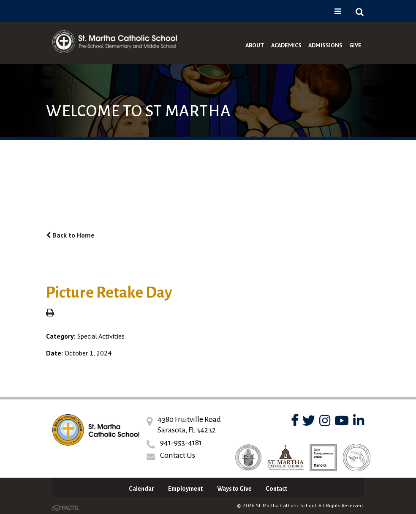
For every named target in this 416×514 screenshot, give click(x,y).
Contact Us (177, 455)
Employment (185, 488)
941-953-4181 (181, 442)
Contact (276, 488)
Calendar (141, 488)
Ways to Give (234, 488)
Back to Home (70, 235)
